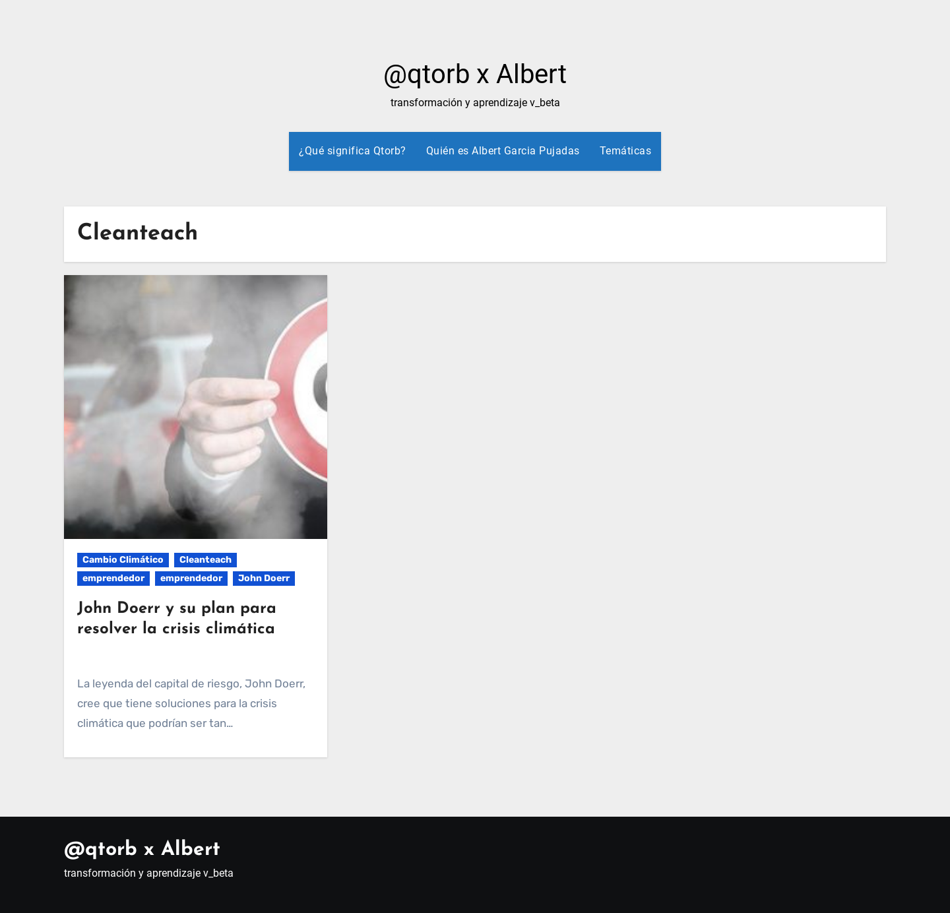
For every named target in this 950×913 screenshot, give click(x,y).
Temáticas (626, 150)
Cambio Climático (123, 559)
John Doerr (264, 578)
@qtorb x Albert (475, 74)
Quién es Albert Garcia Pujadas (503, 150)
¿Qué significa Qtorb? (352, 150)
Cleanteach (205, 559)
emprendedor (113, 578)
